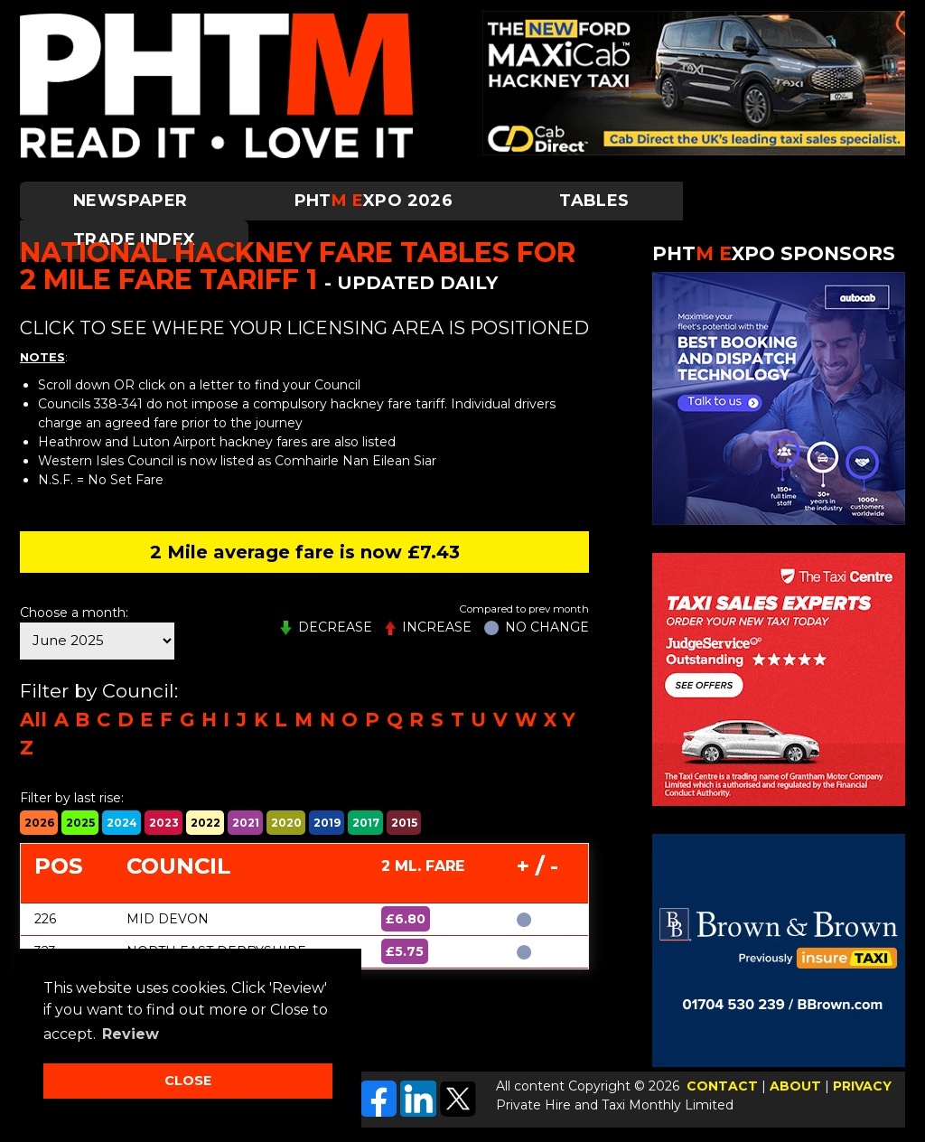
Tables (594, 201)
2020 (286, 822)
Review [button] (130, 1034)
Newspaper (130, 201)
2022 (205, 822)
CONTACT (722, 1086)
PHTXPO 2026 (373, 201)
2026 (39, 822)
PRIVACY (862, 1086)
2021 (245, 822)
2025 (80, 822)
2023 (164, 822)
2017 (365, 822)
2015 (404, 822)
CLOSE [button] (187, 1080)
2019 (327, 822)
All (33, 719)
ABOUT (795, 1086)
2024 (122, 822)
